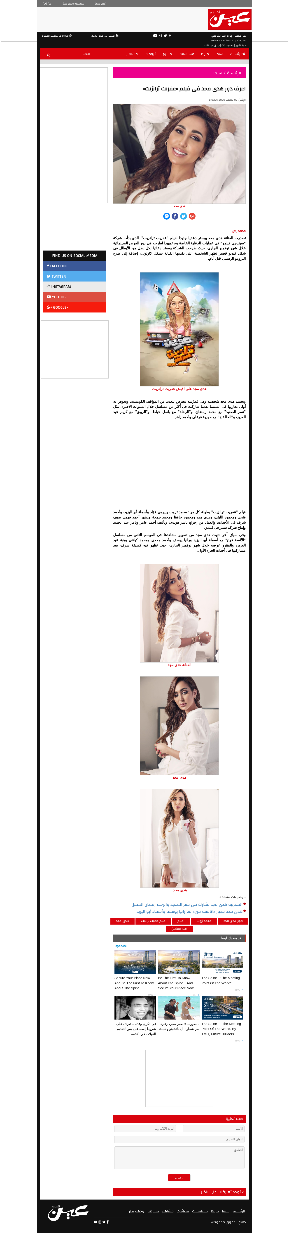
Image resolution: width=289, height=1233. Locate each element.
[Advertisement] (75, 349)
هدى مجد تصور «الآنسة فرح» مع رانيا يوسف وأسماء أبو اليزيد (191, 911)
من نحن (47, 3)
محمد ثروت (204, 921)
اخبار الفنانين (179, 929)
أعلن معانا (100, 3)
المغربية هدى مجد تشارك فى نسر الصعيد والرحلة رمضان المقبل (188, 904)
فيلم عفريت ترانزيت (153, 921)
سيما (219, 54)
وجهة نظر (136, 1211)
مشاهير (132, 54)
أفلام (180, 921)
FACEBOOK (57, 266)
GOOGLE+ (58, 307)
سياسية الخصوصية (73, 3)
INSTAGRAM (59, 286)
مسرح (167, 54)
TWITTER (56, 276)
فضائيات (183, 1211)
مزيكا (205, 54)
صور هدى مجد (233, 921)
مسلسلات (186, 54)
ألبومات (150, 54)
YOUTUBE (57, 297)
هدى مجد (122, 921)
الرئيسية (238, 54)
